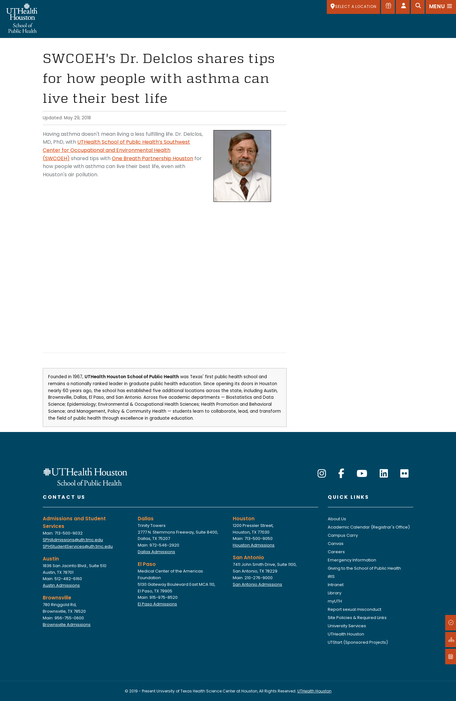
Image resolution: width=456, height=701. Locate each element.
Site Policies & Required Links (357, 618)
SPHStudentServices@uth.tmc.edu (78, 546)
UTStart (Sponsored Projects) (358, 642)
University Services (347, 626)
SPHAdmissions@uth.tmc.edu (73, 540)
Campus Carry (343, 535)
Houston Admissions (254, 545)
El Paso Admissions (157, 604)
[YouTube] (362, 473)
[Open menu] (441, 7)
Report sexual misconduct (354, 609)
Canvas (336, 544)
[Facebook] (341, 473)
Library (334, 593)
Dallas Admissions (156, 552)
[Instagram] (322, 473)
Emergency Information (352, 560)
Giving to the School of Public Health (364, 568)
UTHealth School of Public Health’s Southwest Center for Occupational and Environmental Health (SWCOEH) (116, 150)
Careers (336, 552)
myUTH (335, 601)
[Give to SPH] (388, 7)
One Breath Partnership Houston (152, 158)
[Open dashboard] (403, 7)
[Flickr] (404, 473)
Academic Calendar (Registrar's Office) (369, 527)
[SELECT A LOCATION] (353, 7)
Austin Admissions (61, 585)
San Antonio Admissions (257, 584)
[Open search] (418, 7)
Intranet (336, 585)
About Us (337, 519)
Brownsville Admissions (67, 625)
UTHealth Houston (346, 634)
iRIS (331, 576)
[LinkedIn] (384, 473)
